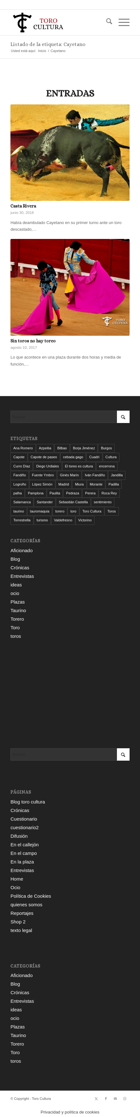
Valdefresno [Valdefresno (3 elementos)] (63, 520)
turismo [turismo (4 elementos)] (42, 520)
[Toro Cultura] (58, 22)
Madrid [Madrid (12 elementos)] (63, 484)
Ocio (15, 887)
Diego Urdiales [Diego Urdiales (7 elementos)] (47, 466)
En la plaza (22, 861)
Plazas (17, 602)
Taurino (18, 610)
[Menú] (121, 22)
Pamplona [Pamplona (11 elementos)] (36, 493)
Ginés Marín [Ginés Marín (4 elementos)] (69, 475)
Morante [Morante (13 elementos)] (96, 484)
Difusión (18, 836)
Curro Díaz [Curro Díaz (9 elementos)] (21, 466)
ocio (14, 593)
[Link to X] (96, 1098)
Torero (17, 619)
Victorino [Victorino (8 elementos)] (85, 520)
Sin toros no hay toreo (33, 340)
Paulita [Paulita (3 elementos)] (55, 493)
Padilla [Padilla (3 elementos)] (113, 484)
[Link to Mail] (115, 1098)
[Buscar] (106, 22)
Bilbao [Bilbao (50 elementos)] (62, 448)
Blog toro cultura (27, 801)
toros (15, 636)
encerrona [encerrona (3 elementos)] (107, 466)
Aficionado (21, 550)
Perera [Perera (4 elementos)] (90, 493)
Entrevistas (22, 576)
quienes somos (26, 904)
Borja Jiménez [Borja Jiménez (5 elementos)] (84, 448)
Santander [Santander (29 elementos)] (45, 502)
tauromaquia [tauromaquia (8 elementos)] (39, 511)
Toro (15, 627)
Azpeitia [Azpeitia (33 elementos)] (45, 448)
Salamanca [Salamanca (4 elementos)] (22, 502)
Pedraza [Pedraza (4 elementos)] (72, 493)
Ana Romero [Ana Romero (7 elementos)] (23, 448)
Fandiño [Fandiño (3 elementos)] (19, 475)
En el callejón (24, 844)
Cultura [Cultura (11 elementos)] (111, 457)
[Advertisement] (70, 694)
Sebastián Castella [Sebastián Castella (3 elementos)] (73, 502)
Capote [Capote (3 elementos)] (18, 457)
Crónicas (19, 567)
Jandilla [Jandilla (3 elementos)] (117, 475)
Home (16, 879)
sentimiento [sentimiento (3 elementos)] (103, 502)
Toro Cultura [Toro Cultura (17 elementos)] (91, 511)
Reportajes (21, 913)
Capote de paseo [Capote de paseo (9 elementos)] (44, 457)
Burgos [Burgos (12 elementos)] (106, 448)
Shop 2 (18, 921)
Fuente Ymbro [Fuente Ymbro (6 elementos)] (43, 475)
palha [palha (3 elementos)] (17, 493)
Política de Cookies (30, 896)
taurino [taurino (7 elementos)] (18, 511)
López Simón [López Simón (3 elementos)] (42, 484)
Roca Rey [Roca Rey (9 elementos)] (109, 493)
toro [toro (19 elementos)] (73, 511)
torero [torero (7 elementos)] (59, 511)
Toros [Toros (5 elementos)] (111, 511)
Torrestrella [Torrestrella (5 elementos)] (21, 520)
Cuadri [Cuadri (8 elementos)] (94, 457)
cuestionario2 (24, 827)
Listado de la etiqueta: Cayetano (47, 44)
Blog (15, 559)
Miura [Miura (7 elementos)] (79, 484)
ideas (16, 584)
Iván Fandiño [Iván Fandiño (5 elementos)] (95, 475)
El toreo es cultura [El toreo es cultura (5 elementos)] (79, 466)
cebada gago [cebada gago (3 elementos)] (73, 457)
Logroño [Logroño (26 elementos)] (19, 484)
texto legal (21, 930)
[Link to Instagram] (125, 1098)
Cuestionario (23, 819)
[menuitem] (106, 22)
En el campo (23, 853)
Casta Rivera (23, 205)
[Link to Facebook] (106, 1098)
